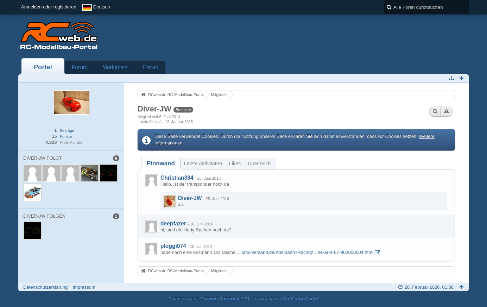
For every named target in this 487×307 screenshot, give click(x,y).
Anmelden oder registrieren (48, 6)
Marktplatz (115, 67)
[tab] (161, 163)
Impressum (83, 287)
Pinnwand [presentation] (161, 163)
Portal (43, 67)
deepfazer (173, 223)
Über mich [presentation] (259, 163)
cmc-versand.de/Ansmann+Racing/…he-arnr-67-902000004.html (307, 252)
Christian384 (177, 178)
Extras (150, 67)
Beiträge (67, 130)
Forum (80, 67)
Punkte (66, 136)
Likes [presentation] (235, 163)
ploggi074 (173, 246)
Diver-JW (190, 198)
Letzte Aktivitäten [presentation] (203, 163)
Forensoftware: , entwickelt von (243, 298)
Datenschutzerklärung (45, 287)
